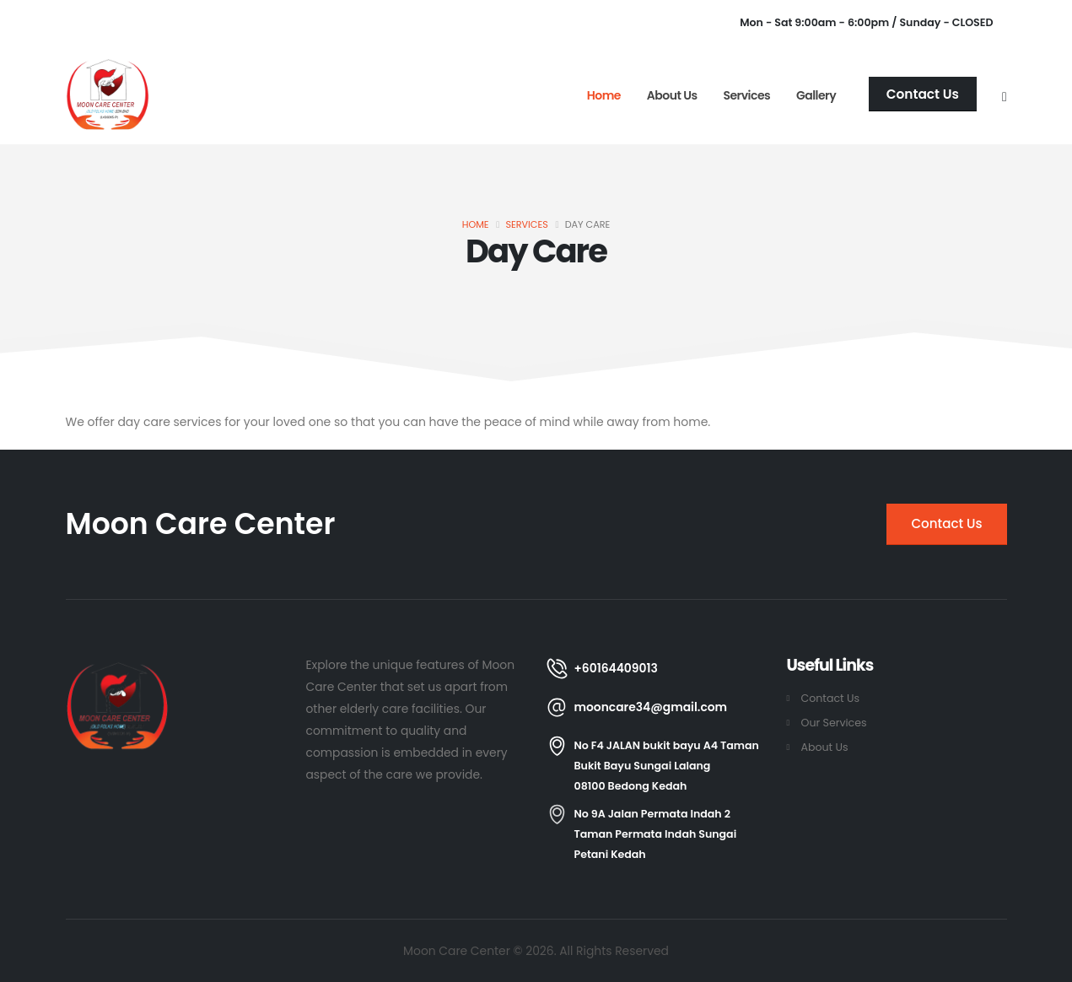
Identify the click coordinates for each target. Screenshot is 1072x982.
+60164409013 (133, 22)
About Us (672, 95)
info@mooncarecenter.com (291, 22)
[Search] (1004, 94)
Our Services (834, 722)
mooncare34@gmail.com (651, 707)
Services (746, 95)
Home (604, 95)
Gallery (816, 95)
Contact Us (830, 698)
